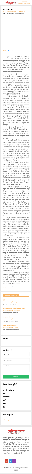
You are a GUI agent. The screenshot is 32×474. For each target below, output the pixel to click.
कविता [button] (16, 393)
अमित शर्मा (16, 327)
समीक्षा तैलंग (16, 319)
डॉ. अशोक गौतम (21, 11)
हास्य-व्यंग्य (4, 11)
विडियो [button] (16, 403)
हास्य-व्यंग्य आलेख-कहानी (11, 11)
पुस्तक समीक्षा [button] (16, 397)
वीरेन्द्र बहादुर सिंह (17, 310)
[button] (8, 50)
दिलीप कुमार (16, 302)
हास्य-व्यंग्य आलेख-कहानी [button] (16, 390)
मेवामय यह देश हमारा (8, 420)
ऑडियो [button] (16, 407)
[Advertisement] (16, 31)
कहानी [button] (16, 400)
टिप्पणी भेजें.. (16, 376)
